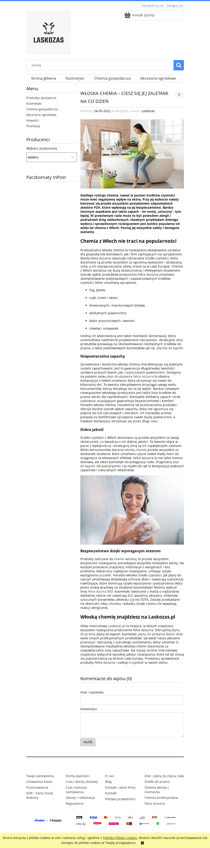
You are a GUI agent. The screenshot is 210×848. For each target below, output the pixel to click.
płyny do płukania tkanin (156, 634)
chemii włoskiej (125, 559)
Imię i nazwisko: (92, 692)
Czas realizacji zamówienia (76, 789)
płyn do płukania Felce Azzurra (130, 376)
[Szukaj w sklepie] (101, 65)
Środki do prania (157, 781)
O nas (109, 776)
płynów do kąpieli (170, 348)
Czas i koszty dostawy (82, 781)
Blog (108, 781)
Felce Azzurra (155, 803)
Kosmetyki (34, 103)
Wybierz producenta (41, 148)
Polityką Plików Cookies (120, 838)
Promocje (33, 126)
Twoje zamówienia (40, 776)
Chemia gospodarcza (42, 109)
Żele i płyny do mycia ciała (164, 776)
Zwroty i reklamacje (80, 797)
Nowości (32, 120)
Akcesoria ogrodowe (41, 115)
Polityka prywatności (120, 799)
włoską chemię (136, 450)
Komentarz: (89, 709)
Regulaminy (75, 803)
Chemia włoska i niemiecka (157, 789)
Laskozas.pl (116, 626)
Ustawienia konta (39, 781)
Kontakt (111, 793)
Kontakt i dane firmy (120, 787)
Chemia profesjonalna (161, 797)
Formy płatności (78, 776)
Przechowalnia (37, 787)
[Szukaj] (179, 65)
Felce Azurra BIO (100, 591)
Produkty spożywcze (41, 98)
